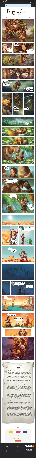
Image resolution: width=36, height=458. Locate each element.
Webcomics (6, 445)
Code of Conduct (18, 455)
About (6, 451)
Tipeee (18, 450)
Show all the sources (18, 440)
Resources (6, 448)
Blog (6, 450)
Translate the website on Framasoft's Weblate (18, 454)
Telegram (29, 451)
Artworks (7, 446)
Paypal (18, 451)
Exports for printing (18, 438)
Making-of (18, 446)
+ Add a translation (14, 5)
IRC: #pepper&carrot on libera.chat (29, 450)
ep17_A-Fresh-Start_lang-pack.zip (20, 437)
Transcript (18, 427)
